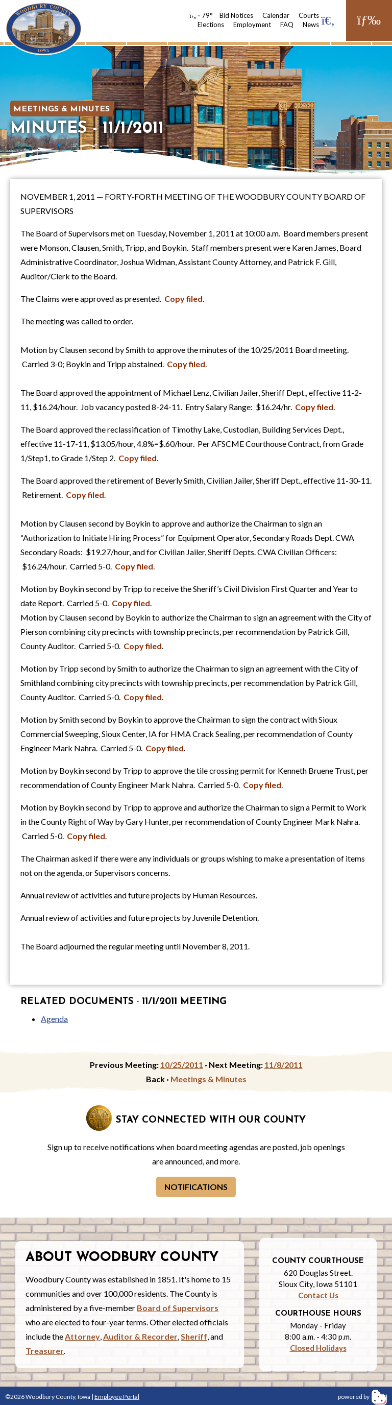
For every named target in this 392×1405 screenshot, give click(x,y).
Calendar (275, 15)
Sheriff (194, 1336)
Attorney (82, 1336)
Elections (211, 24)
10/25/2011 (181, 1064)
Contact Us (318, 1295)
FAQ (286, 24)
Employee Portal (116, 1396)
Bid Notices (236, 15)
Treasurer (45, 1350)
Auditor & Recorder (140, 1336)
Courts (309, 15)
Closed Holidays (318, 1347)
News (311, 24)
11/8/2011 (283, 1064)
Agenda (54, 1018)
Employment (252, 24)
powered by (362, 1396)
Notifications (196, 1187)
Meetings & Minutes (61, 109)
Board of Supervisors (177, 1308)
